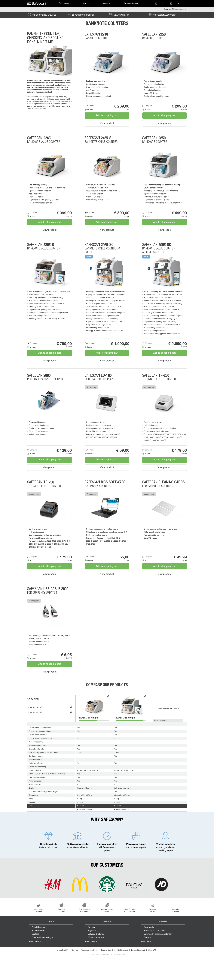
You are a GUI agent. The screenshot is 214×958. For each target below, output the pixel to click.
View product (107, 123)
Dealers (86, 3)
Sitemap (75, 950)
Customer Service (131, 3)
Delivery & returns (96, 934)
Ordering (91, 927)
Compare (90, 106)
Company (106, 3)
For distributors (38, 931)
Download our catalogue (42, 938)
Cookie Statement (121, 950)
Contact (35, 934)
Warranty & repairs (96, 938)
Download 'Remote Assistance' (158, 934)
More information (85, 809)
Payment (92, 931)
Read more (34, 942)
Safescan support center (155, 931)
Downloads (149, 927)
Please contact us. (180, 9)
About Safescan (39, 927)
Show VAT (152, 950)
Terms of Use (106, 950)
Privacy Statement (138, 950)
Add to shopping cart (107, 115)
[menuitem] (36, 3)
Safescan (34, 707)
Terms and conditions (89, 950)
